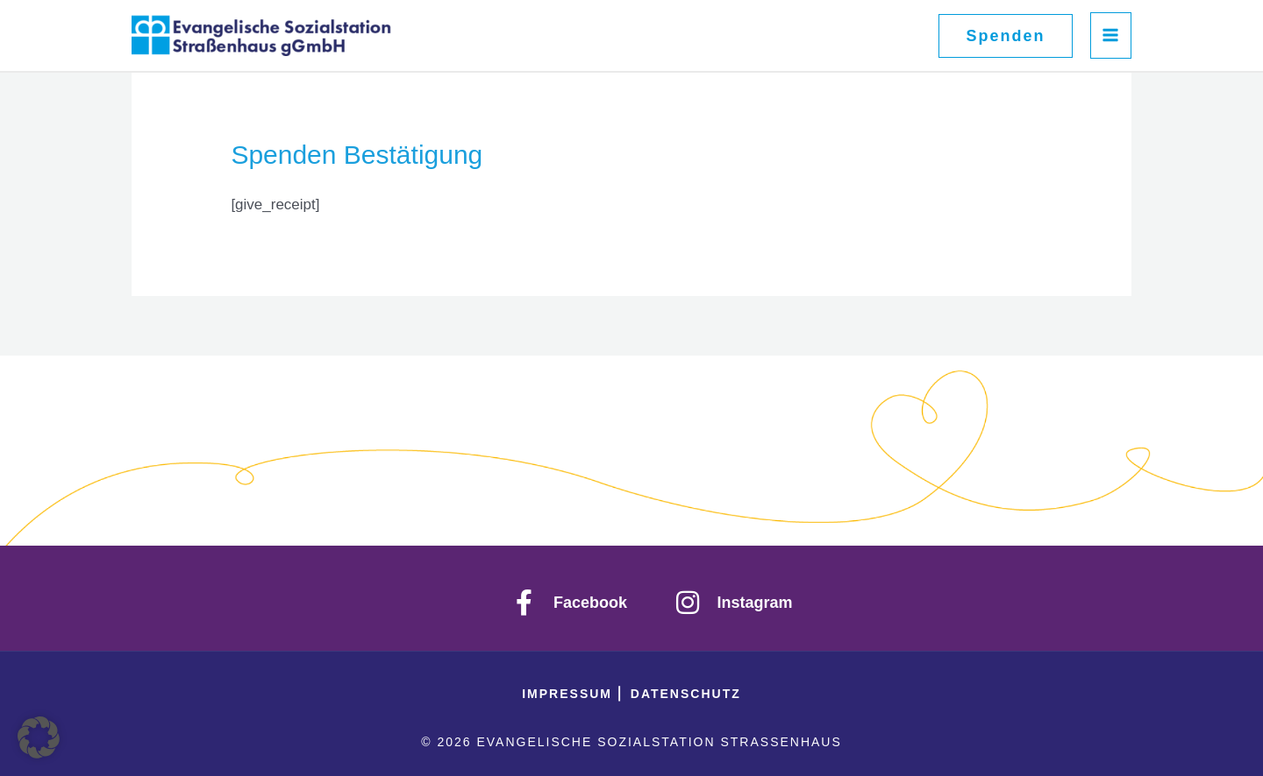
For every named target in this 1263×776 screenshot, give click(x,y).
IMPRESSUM (569, 694)
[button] (1005, 36)
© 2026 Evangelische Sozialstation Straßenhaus (631, 742)
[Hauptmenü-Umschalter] (1111, 36)
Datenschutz (686, 694)
